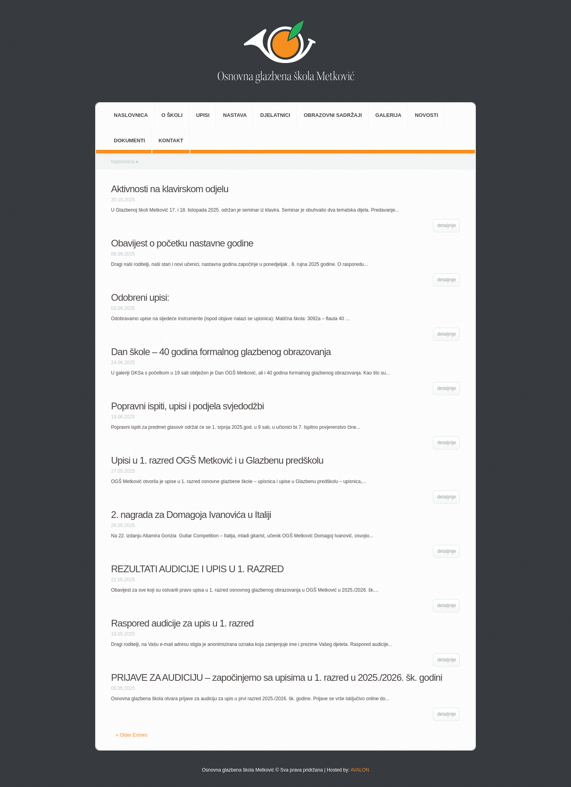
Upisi (202, 115)
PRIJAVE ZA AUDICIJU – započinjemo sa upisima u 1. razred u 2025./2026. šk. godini (276, 677)
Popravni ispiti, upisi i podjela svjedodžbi (187, 406)
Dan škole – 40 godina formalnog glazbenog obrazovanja (221, 351)
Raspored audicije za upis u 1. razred (182, 623)
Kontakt (171, 140)
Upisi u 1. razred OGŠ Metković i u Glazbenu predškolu (217, 460)
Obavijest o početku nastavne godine (182, 243)
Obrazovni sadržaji (333, 115)
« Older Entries (132, 735)
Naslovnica (131, 115)
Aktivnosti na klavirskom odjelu (169, 188)
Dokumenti (129, 140)
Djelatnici (275, 115)
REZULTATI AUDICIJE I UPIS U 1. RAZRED (197, 569)
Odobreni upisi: (140, 297)
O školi (171, 115)
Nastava (235, 115)
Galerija (389, 115)
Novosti (426, 115)
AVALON (359, 770)
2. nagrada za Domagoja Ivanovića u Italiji (191, 514)
